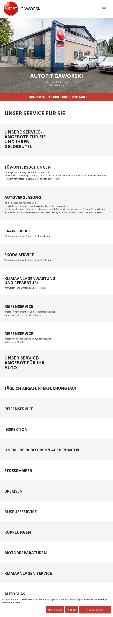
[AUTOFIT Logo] (10, 9)
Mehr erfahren (55, 609)
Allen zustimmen (95, 609)
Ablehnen (71, 609)
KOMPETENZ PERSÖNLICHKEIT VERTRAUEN (56, 97)
